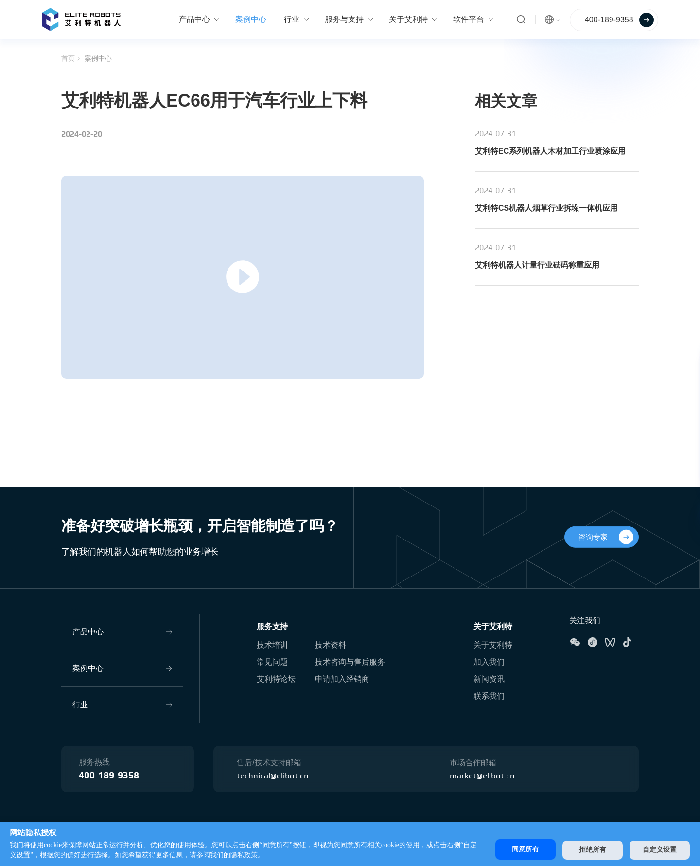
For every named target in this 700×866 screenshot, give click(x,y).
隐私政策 (250, 855)
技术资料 (330, 644)
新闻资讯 (489, 678)
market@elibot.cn (483, 775)
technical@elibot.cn (274, 775)
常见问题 (272, 661)
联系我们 (489, 695)
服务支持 (272, 626)
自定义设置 (660, 849)
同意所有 (519, 849)
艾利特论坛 (276, 678)
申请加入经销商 (342, 678)
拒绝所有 (589, 849)
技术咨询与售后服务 (350, 661)
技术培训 (272, 644)
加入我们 (489, 661)
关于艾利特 (492, 626)
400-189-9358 (112, 776)
